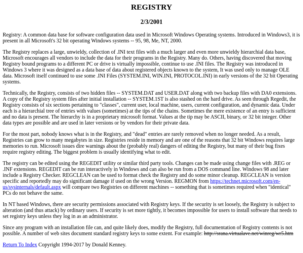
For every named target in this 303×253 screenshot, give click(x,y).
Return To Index (20, 244)
